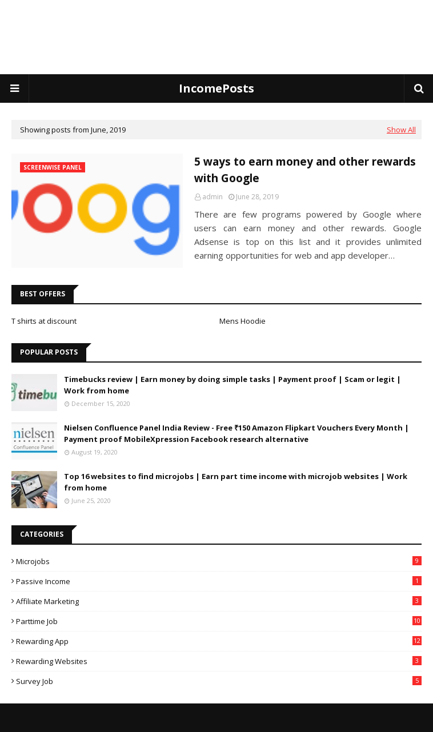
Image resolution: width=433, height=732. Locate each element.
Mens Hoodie (242, 321)
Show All (401, 129)
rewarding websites (219, 661)
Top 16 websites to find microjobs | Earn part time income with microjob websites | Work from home (235, 482)
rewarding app (219, 641)
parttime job (219, 621)
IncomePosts (216, 88)
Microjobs (219, 561)
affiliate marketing (219, 601)
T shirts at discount (44, 321)
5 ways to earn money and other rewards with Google (305, 170)
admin (212, 197)
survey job (219, 681)
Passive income (219, 581)
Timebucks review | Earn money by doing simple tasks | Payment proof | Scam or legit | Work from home (232, 385)
